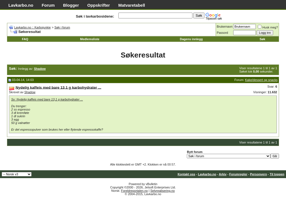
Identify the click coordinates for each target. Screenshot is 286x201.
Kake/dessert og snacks (261, 80)
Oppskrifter (98, 5)
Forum (48, 5)
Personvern (258, 174)
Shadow (29, 92)
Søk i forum (62, 27)
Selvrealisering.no (162, 190)
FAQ (25, 39)
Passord (222, 32)
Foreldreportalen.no (134, 190)
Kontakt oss (186, 174)
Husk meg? (268, 27)
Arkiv (223, 174)
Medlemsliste (89, 39)
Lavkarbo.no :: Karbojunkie (32, 27)
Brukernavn (224, 26)
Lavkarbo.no (20, 5)
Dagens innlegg (191, 39)
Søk (262, 39)
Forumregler (238, 174)
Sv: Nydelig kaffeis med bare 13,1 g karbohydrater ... (47, 99)
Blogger (71, 5)
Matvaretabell (131, 5)
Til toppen (277, 174)
